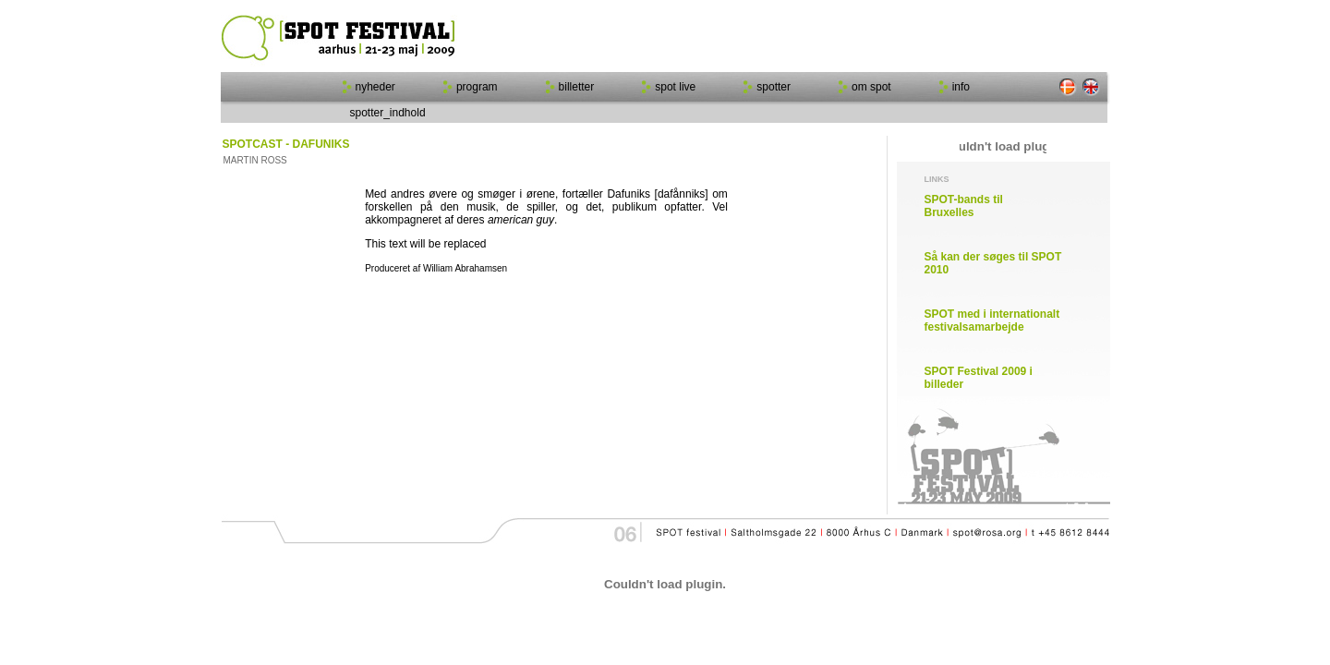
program (477, 86)
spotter (773, 86)
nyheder (375, 86)
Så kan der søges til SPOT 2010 (993, 263)
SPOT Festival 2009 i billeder (979, 378)
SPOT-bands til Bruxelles (964, 206)
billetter (577, 86)
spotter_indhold (388, 112)
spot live (675, 86)
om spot (871, 86)
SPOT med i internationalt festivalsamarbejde (992, 320)
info (961, 86)
